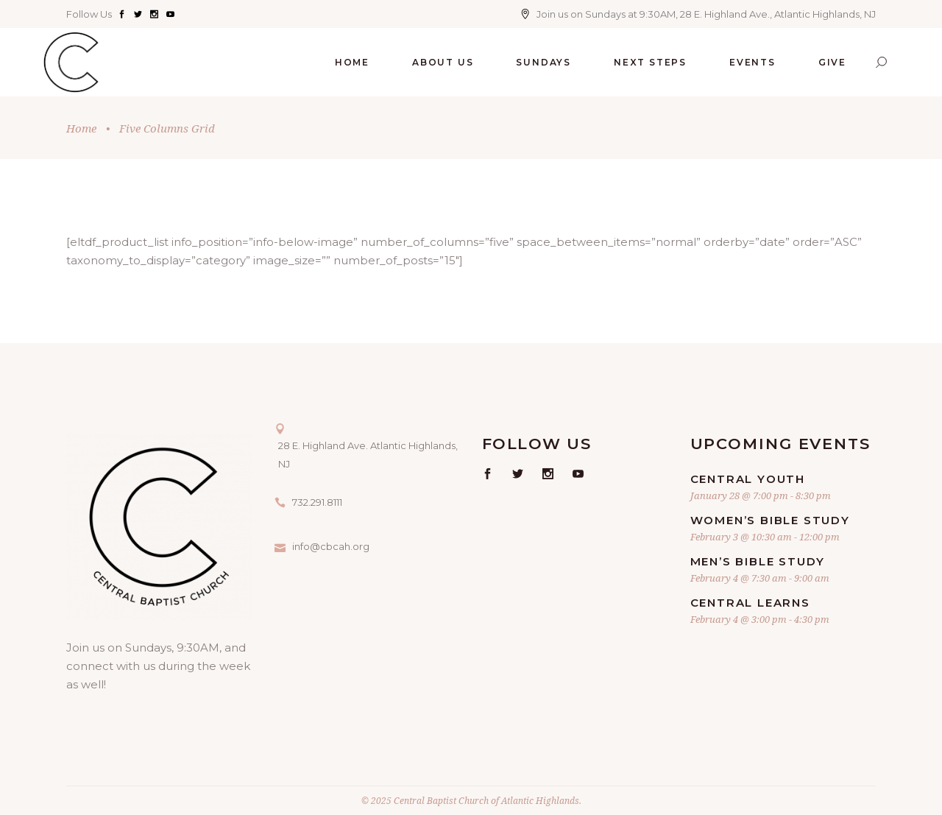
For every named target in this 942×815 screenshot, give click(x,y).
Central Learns (750, 603)
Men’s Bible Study (758, 561)
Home (81, 128)
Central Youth (747, 479)
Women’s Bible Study (770, 520)
